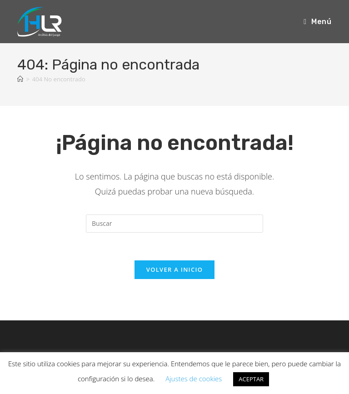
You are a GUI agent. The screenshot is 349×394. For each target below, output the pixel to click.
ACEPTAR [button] (251, 379)
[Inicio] (20, 79)
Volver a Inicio (174, 269)
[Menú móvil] (317, 21)
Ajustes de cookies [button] (193, 378)
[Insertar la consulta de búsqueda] (174, 223)
